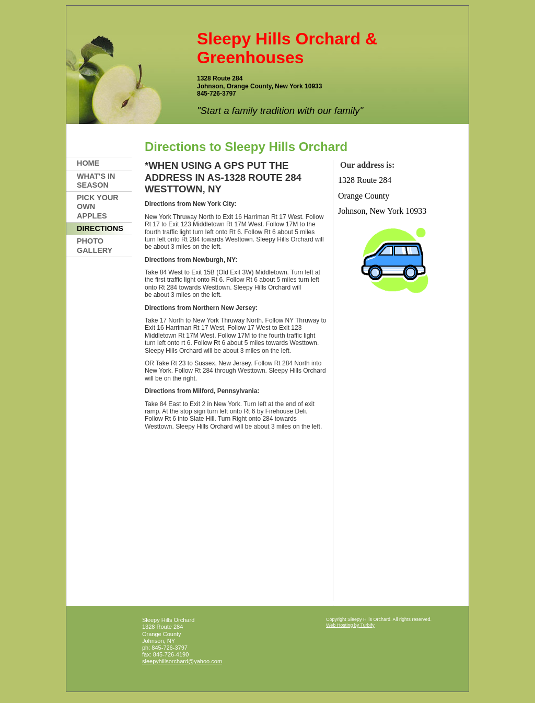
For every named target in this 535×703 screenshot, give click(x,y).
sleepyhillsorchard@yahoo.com (182, 661)
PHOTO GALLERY (94, 245)
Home (88, 163)
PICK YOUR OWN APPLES (98, 206)
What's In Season (96, 180)
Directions (100, 228)
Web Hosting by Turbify (350, 625)
